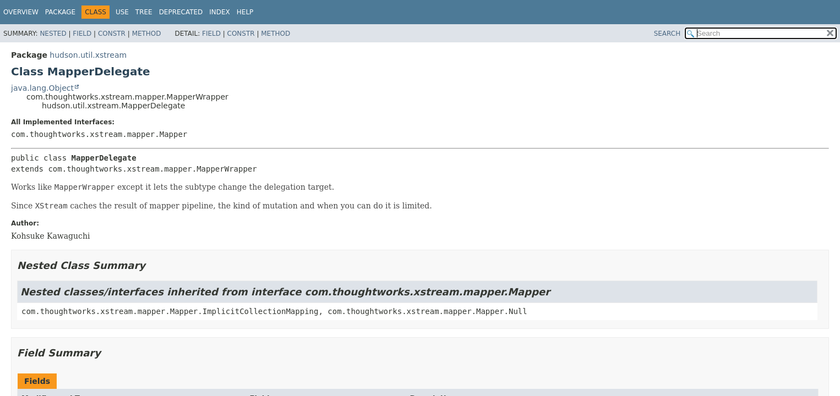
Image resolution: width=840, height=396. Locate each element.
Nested (53, 33)
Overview (21, 12)
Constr (112, 33)
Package (60, 12)
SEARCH (667, 33)
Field (82, 33)
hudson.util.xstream (88, 55)
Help (245, 12)
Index (219, 12)
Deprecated (181, 12)
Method (146, 33)
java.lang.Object (42, 88)
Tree (143, 12)
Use (122, 12)
